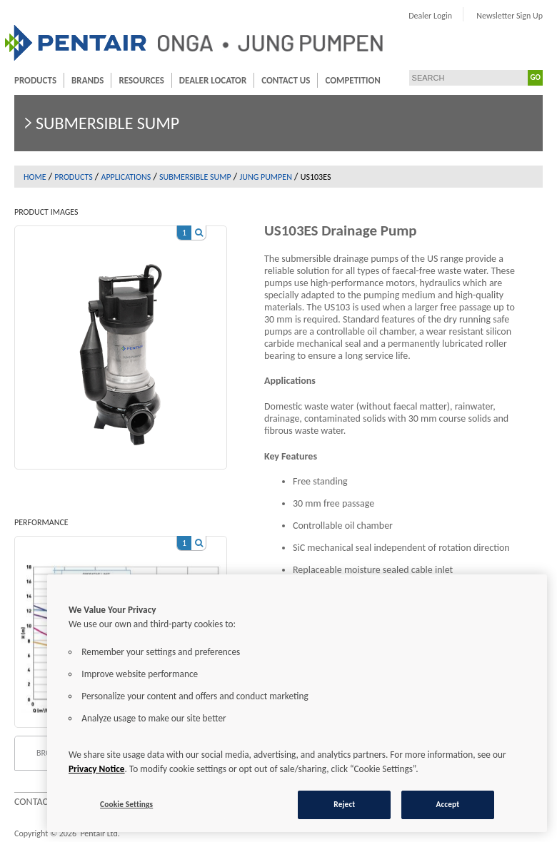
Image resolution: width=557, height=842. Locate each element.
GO (536, 77)
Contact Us (285, 80)
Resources (141, 80)
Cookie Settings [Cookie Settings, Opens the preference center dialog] (126, 804)
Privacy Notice (97, 769)
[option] (121, 340)
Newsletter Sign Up (509, 16)
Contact (33, 802)
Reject (344, 804)
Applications (126, 177)
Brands (87, 80)
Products (35, 80)
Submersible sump (195, 177)
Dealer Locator (212, 80)
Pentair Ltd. (99, 833)
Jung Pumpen (265, 177)
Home (35, 177)
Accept (447, 804)
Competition (352, 80)
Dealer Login (430, 16)
